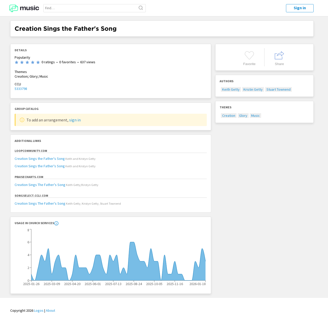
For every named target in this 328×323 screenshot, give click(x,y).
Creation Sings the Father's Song (40, 158)
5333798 (21, 88)
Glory (243, 115)
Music (255, 115)
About (50, 310)
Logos (39, 310)
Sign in (300, 7)
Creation (228, 115)
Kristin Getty (253, 89)
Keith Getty (231, 89)
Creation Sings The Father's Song (40, 184)
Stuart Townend (278, 89)
